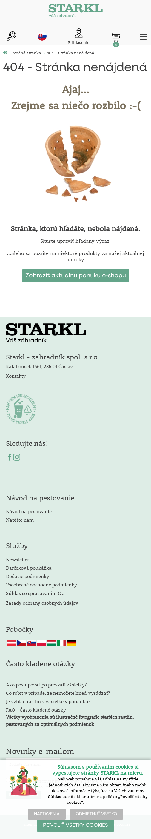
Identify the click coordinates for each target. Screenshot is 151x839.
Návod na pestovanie (29, 511)
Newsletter (17, 559)
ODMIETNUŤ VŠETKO (96, 814)
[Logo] (75, 12)
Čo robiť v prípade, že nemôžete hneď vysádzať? (58, 693)
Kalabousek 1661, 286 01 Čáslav (39, 366)
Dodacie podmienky (27, 576)
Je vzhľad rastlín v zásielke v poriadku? (48, 701)
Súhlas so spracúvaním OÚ (35, 593)
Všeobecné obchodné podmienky (41, 584)
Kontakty (16, 376)
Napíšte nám (20, 520)
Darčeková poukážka (29, 568)
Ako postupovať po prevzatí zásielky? (46, 684)
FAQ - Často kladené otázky (36, 709)
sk (42, 36)
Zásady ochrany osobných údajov (42, 603)
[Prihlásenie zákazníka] (78, 36)
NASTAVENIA (47, 814)
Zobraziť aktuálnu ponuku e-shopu (75, 276)
